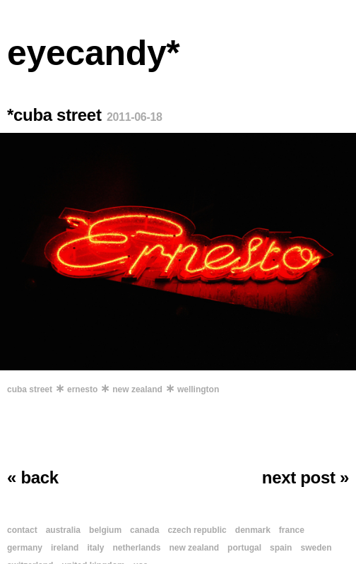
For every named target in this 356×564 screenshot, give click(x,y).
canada (144, 530)
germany (24, 548)
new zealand (137, 389)
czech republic (196, 530)
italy (95, 548)
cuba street (29, 389)
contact (22, 530)
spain (281, 548)
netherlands (136, 548)
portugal (244, 548)
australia (63, 530)
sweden (315, 548)
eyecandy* (93, 53)
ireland (64, 548)
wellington (198, 389)
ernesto (82, 389)
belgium (105, 530)
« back (33, 477)
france (291, 530)
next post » (305, 477)
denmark (253, 530)
